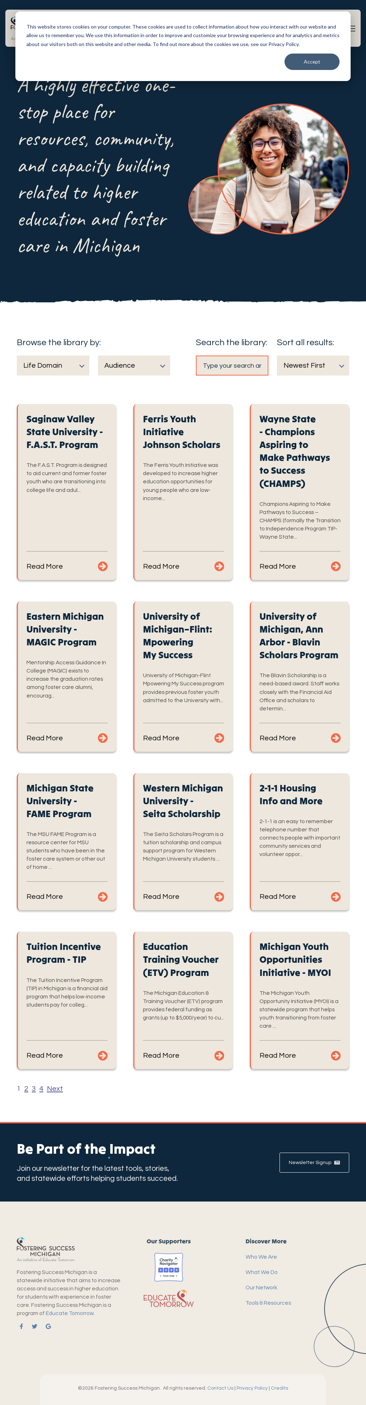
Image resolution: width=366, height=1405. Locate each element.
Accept (312, 62)
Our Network (261, 1287)
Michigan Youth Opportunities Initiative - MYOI (295, 959)
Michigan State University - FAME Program (60, 801)
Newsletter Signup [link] (314, 1162)
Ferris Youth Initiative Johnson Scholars (181, 431)
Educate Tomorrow (70, 1313)
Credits (279, 1388)
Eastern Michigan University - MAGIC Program (65, 629)
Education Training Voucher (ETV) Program (181, 959)
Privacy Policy (252, 1388)
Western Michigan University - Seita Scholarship (183, 801)
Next (55, 1088)
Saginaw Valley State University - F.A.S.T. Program (64, 431)
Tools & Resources (268, 1303)
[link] (20, 1326)
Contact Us (220, 1388)
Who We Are (261, 1257)
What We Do (262, 1272)
